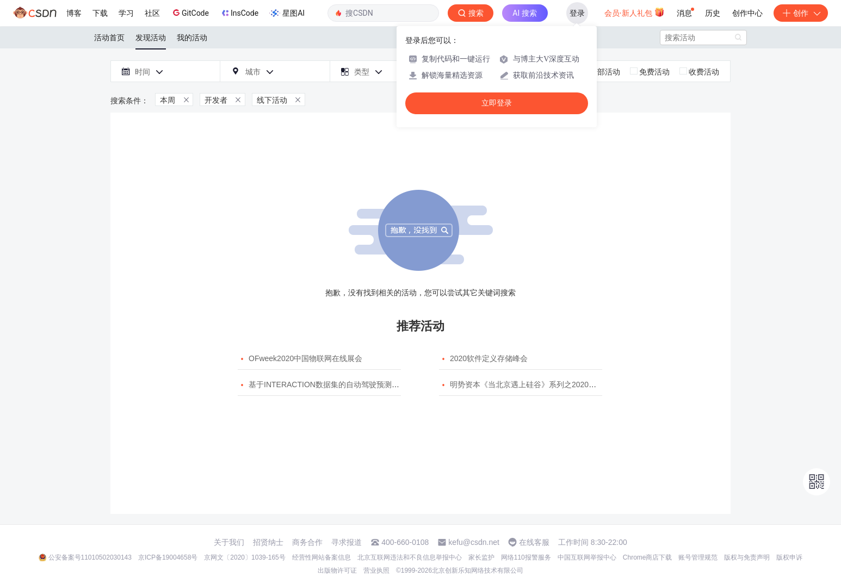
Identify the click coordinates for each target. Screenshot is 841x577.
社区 (152, 13)
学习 (126, 13)
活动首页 (109, 37)
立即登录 (496, 103)
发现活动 (150, 37)
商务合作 (307, 542)
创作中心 (747, 13)
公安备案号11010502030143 (90, 557)
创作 (800, 13)
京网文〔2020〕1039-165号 (244, 557)
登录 (577, 13)
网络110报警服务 (526, 557)
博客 (74, 13)
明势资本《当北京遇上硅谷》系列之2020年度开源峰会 (542, 384)
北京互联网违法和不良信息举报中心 (409, 557)
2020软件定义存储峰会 (489, 358)
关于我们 (229, 542)
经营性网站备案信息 (321, 557)
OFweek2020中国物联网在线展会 (305, 358)
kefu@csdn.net (473, 542)
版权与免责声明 (747, 557)
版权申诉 (789, 557)
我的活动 (192, 37)
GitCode (190, 12)
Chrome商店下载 (647, 557)
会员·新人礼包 (634, 12)
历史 (712, 13)
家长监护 (481, 557)
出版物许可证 (337, 570)
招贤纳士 (268, 542)
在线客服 (534, 542)
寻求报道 (346, 542)
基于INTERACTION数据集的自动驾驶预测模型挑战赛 (339, 384)
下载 (100, 13)
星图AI (287, 13)
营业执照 (376, 570)
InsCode (239, 13)
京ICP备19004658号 (167, 557)
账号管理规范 (698, 557)
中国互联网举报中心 (587, 557)
